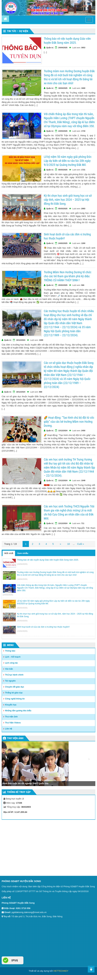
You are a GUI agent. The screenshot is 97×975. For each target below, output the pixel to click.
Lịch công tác (11, 663)
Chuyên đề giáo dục (14, 687)
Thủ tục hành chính (14, 675)
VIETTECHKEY (60, 971)
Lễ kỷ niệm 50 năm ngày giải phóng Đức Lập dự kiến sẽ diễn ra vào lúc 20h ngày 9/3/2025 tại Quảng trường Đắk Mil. (67, 161)
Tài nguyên (10, 681)
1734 (83, 131)
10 (68, 544)
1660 (83, 88)
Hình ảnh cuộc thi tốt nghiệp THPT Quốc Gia (25, 783)
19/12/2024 (20, 340)
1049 (83, 480)
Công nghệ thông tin (15, 699)
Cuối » (80, 544)
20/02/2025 (62, 285)
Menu (10, 645)
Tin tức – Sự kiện (17, 31)
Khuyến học (11, 705)
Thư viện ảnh (11, 717)
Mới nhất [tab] (8, 553)
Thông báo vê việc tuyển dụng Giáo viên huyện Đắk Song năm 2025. (67, 40)
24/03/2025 (62, 131)
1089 (41, 340)
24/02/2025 (62, 243)
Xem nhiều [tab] (22, 553)
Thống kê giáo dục (14, 693)
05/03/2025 (62, 170)
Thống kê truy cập (19, 792)
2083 (83, 209)
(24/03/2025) (8, 595)
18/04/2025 (62, 88)
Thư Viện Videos (13, 723)
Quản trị (49, 48)
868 (40, 392)
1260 (83, 243)
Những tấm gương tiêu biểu (18, 710)
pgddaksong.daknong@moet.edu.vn (29, 912)
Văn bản (9, 669)
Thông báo (10, 651)
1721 (83, 170)
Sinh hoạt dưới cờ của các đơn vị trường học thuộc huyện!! (67, 236)
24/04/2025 (62, 48)
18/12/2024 (20, 392)
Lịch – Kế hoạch (12, 657)
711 (82, 523)
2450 (83, 431)
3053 (83, 48)
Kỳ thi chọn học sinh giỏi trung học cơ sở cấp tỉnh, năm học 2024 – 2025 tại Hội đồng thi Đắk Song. (68, 199)
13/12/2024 (62, 431)
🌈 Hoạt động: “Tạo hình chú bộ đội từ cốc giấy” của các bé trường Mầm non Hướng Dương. (69, 421)
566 (82, 285)
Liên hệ (8, 729)
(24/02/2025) (22, 631)
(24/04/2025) (22, 564)
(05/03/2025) (22, 608)
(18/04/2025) (22, 579)
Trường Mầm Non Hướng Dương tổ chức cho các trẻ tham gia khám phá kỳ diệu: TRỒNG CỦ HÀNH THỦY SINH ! (67, 276)
